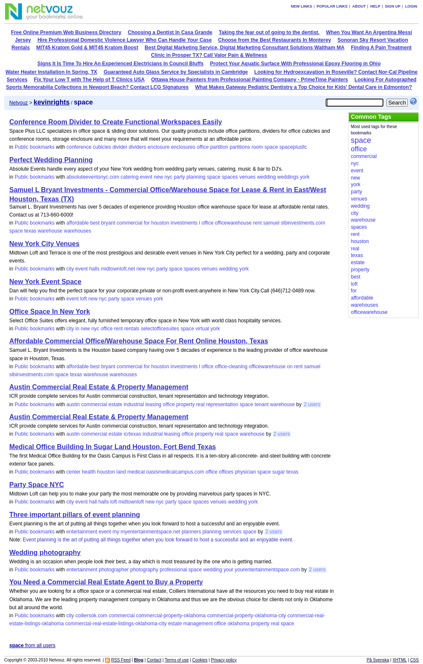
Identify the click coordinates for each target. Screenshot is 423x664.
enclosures (183, 147)
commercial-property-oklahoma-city (246, 615)
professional (173, 570)
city (70, 269)
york (305, 177)
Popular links (332, 6)
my (115, 532)
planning (195, 177)
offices (226, 472)
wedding (266, 177)
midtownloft (131, 502)
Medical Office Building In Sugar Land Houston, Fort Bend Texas (112, 446)
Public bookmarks (35, 147)
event (146, 177)
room (257, 147)
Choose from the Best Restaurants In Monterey (274, 40)
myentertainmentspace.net (150, 532)
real (200, 404)
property (185, 404)
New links (301, 6)
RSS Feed (121, 660)
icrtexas (132, 434)
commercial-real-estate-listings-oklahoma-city (116, 624)
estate (116, 404)
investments (184, 223)
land (121, 472)
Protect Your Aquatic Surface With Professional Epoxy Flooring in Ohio (295, 64)
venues (247, 177)
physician (245, 472)
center (73, 472)
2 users (312, 404)
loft (83, 299)
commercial (129, 223)
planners (191, 532)
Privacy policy (224, 660)
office (203, 147)
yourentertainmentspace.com (267, 570)
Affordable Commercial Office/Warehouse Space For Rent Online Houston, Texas (138, 341)
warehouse (49, 231)
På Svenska (378, 660)
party (179, 177)
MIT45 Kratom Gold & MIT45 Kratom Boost (87, 48)
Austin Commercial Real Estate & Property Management (98, 387)
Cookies (199, 660)
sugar (278, 472)
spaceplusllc (293, 147)
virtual (202, 329)
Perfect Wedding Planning (51, 159)
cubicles (102, 147)
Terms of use (177, 660)
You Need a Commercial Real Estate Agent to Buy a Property (106, 582)
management (198, 624)
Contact (154, 660)
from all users (32, 645)
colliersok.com (91, 615)
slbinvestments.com (303, 223)
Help (375, 6)
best (95, 223)
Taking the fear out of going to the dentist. (269, 32)
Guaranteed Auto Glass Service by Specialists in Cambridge (176, 72)
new (158, 177)
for (147, 223)
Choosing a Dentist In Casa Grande (170, 32)
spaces (230, 177)
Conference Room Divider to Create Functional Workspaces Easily (115, 122)
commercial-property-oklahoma (171, 615)
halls (94, 269)
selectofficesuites (160, 329)
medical (136, 472)
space (271, 147)
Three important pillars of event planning (74, 514)
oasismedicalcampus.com (175, 472)
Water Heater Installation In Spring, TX (51, 72)
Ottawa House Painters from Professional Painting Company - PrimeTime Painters (249, 80)
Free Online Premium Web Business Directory (66, 32)
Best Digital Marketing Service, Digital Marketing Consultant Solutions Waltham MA (244, 48)
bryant (108, 223)
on (289, 366)
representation (222, 404)
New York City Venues (44, 243)
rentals (131, 329)
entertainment (81, 532)
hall (93, 502)
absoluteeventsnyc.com (92, 177)
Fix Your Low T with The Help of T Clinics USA (89, 80)
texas (30, 231)
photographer (114, 570)
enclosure (158, 147)
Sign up (393, 6)
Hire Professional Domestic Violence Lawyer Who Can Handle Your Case (124, 40)
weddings (288, 177)
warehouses (77, 231)
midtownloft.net (118, 269)
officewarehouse (233, 223)
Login (411, 6)
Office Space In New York (49, 311)
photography (144, 570)
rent (257, 223)
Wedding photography (44, 552)
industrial (134, 404)
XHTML (400, 660)
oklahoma (238, 624)
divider (119, 147)
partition (219, 147)
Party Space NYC (36, 484)
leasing (153, 404)
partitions (240, 147)
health (89, 472)
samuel (271, 223)
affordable (77, 223)
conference (78, 147)
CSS (414, 660)
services (232, 532)
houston (160, 223)
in (77, 329)
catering (129, 177)
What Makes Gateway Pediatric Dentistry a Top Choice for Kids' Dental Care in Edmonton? (303, 87)
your (228, 570)
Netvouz (18, 103)
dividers (137, 147)
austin (73, 404)
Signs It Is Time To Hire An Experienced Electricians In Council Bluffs (120, 64)
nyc (168, 177)
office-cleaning (231, 366)
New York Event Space (45, 281)
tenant (261, 404)
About (359, 6)
